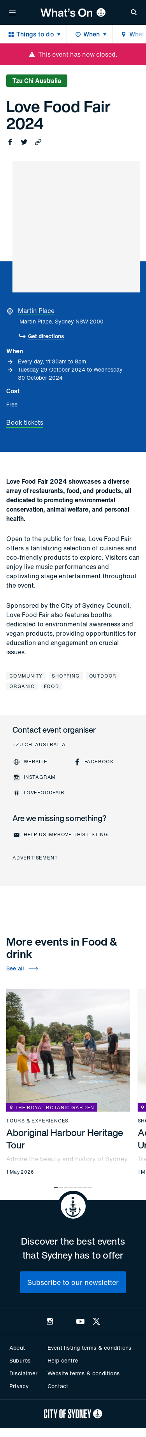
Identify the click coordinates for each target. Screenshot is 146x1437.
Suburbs (19, 1360)
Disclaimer (23, 1373)
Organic (22, 686)
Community (25, 676)
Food (51, 686)
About (17, 1348)
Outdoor (103, 676)
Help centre (62, 1360)
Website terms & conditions (83, 1373)
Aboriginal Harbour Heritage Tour (64, 1139)
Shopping (65, 676)
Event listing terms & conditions (89, 1348)
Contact (57, 1386)
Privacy (19, 1386)
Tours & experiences (37, 1121)
